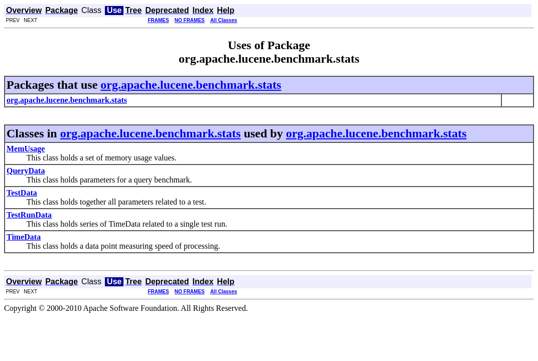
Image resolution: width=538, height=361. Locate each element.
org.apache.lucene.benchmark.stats (190, 84)
